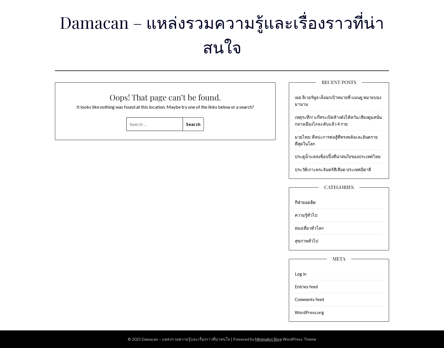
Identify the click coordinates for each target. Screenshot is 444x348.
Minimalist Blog (268, 339)
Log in (300, 273)
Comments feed (309, 299)
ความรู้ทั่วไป (306, 215)
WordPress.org (309, 312)
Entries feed (306, 286)
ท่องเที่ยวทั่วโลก (309, 228)
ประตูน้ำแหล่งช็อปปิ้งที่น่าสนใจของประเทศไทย (338, 156)
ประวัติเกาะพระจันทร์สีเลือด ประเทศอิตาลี (333, 169)
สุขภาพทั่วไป (306, 240)
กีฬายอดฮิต (305, 202)
